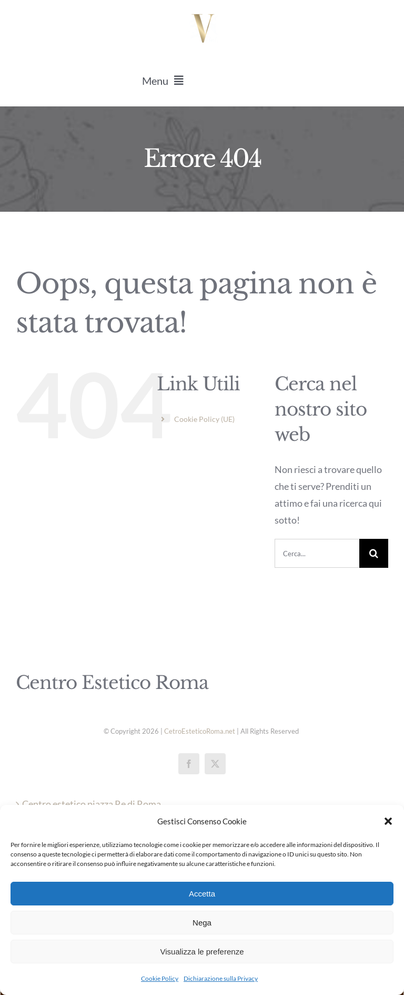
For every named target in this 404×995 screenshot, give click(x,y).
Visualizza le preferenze (202, 951)
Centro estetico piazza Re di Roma (91, 804)
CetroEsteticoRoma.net (199, 731)
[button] (388, 821)
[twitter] (215, 763)
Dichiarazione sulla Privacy (221, 978)
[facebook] (188, 763)
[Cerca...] (317, 553)
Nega (202, 922)
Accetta (202, 893)
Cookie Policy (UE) (204, 419)
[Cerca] (373, 553)
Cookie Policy (159, 978)
